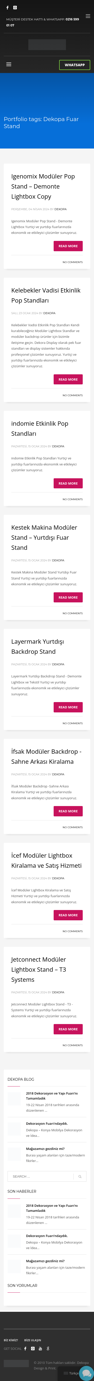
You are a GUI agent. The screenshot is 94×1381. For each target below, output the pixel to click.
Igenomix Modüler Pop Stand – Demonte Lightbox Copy (43, 186)
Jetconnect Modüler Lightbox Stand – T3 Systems (38, 969)
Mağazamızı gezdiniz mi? (45, 1148)
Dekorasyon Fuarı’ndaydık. (47, 1123)
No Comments (73, 262)
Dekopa (60, 209)
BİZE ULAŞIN (32, 1340)
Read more (68, 246)
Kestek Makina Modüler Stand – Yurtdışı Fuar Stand (44, 537)
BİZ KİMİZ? (11, 1340)
